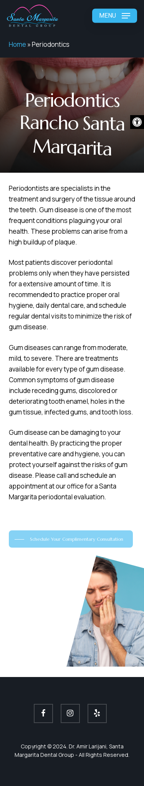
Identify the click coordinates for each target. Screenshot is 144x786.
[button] (137, 122)
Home (17, 44)
